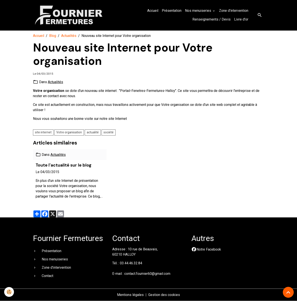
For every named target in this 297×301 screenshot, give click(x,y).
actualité (93, 132)
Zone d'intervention (233, 11)
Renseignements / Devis (211, 19)
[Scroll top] (288, 292)
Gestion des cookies (164, 295)
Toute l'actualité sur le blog (64, 165)
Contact (47, 276)
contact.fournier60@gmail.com (147, 274)
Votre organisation (69, 132)
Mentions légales (130, 295)
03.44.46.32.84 (131, 263)
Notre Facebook (209, 249)
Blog (52, 36)
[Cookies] (9, 292)
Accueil (152, 11)
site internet (43, 132)
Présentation (171, 11)
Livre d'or (241, 19)
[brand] (69, 15)
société (109, 132)
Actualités (68, 36)
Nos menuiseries (198, 11)
